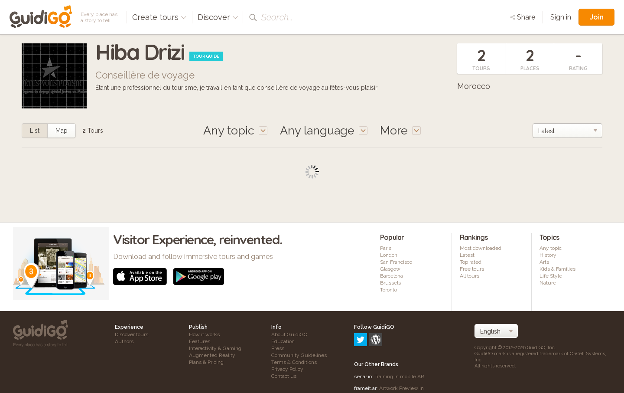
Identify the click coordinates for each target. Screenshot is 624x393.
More (400, 130)
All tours (469, 276)
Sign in (560, 17)
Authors (124, 341)
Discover (218, 17)
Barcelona (391, 276)
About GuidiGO (289, 334)
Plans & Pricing (206, 362)
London (388, 255)
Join (596, 17)
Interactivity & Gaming (215, 348)
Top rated (470, 262)
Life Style (551, 276)
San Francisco (396, 262)
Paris (385, 248)
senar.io (363, 339)
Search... (276, 17)
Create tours (159, 17)
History (548, 255)
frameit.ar (365, 351)
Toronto (388, 290)
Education (283, 341)
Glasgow (390, 269)
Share (522, 17)
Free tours (472, 269)
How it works (204, 334)
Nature (548, 283)
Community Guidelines (299, 355)
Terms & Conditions (294, 362)
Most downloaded (480, 248)
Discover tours (131, 334)
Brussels (390, 283)
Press (277, 348)
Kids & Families (557, 269)
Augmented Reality (212, 355)
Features (199, 341)
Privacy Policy (287, 369)
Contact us (283, 376)
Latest (467, 255)
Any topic (551, 248)
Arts (544, 262)
